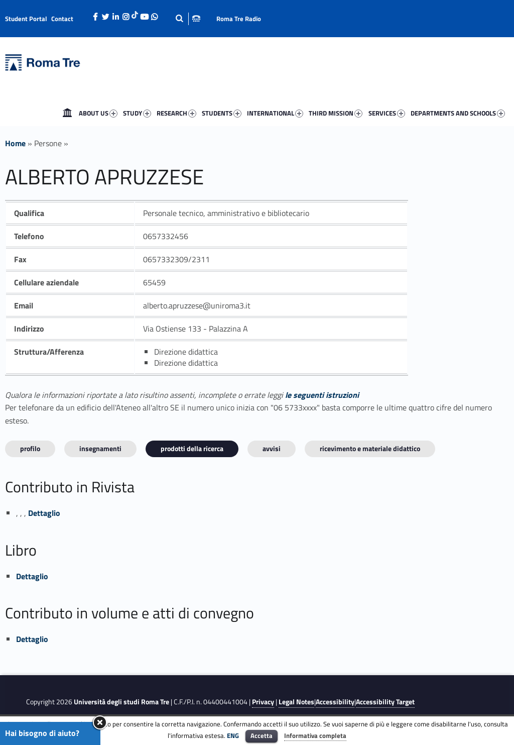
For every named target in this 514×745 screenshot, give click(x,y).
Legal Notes (296, 701)
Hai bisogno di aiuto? (42, 733)
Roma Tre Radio (238, 19)
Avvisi (272, 448)
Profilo (30, 448)
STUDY (137, 113)
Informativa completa (315, 735)
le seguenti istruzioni (322, 395)
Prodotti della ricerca (192, 448)
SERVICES (386, 113)
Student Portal (26, 19)
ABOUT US (98, 113)
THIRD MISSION (335, 113)
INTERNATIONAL (275, 113)
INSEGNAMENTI (100, 448)
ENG (233, 735)
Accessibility (335, 701)
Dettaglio (44, 513)
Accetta (261, 735)
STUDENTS (221, 113)
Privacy (263, 701)
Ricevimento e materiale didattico (370, 448)
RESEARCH (176, 113)
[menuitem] (67, 113)
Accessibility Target (385, 701)
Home (67, 113)
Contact (62, 19)
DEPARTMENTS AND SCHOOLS (458, 113)
